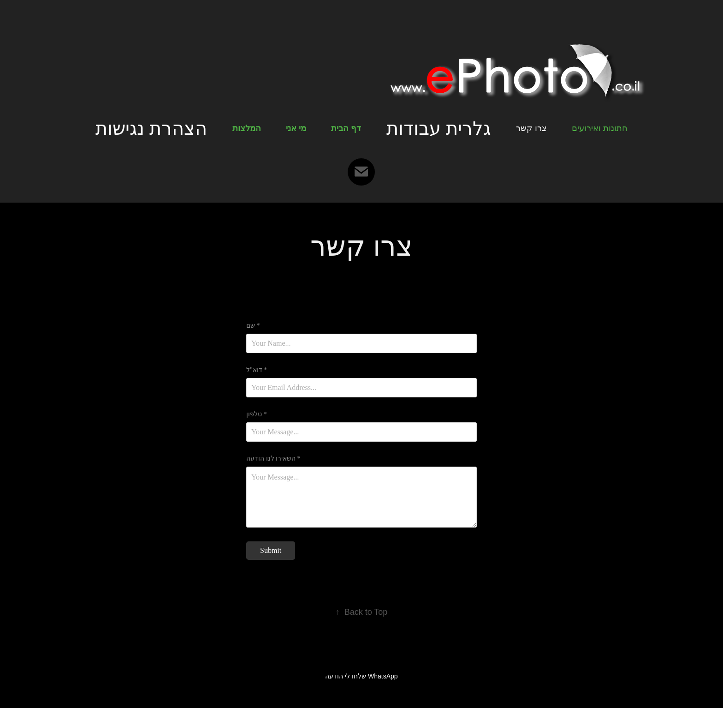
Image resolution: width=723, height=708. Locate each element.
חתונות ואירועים (600, 128)
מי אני (296, 128)
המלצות (246, 128)
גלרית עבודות (438, 128)
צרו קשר (531, 128)
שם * (253, 326)
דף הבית (346, 128)
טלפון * (256, 414)
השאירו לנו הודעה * (273, 459)
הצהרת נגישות (151, 128)
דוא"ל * (256, 370)
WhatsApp (383, 676)
